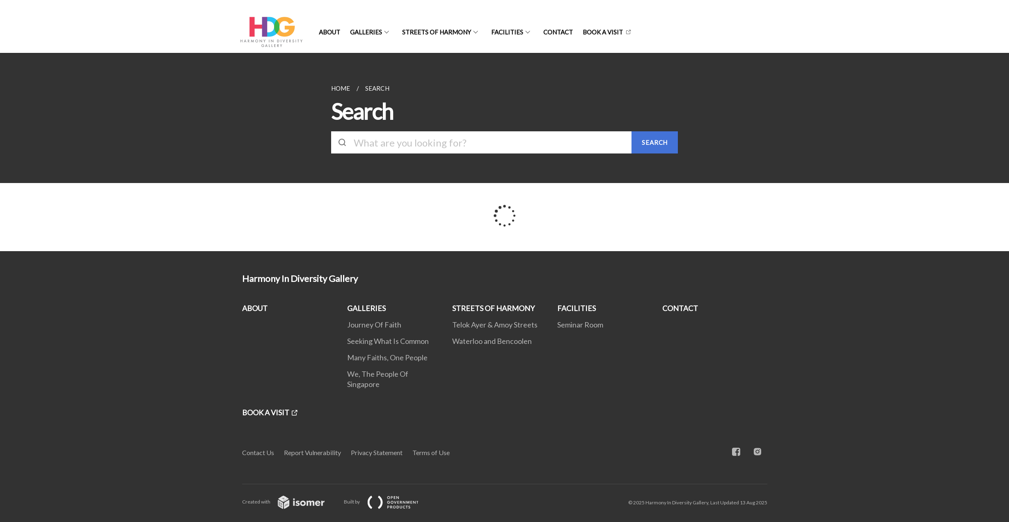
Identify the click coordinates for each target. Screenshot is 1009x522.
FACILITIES (507, 32)
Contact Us (258, 452)
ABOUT (329, 32)
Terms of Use (431, 452)
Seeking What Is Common (388, 341)
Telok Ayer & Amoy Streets (495, 324)
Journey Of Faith (374, 324)
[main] (504, 152)
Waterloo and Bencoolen (492, 341)
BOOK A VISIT (603, 32)
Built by (388, 502)
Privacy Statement (377, 452)
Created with (290, 502)
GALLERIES (366, 32)
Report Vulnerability (312, 452)
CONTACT (558, 32)
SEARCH (655, 142)
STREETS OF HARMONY (436, 32)
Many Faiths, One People (387, 357)
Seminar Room (580, 324)
